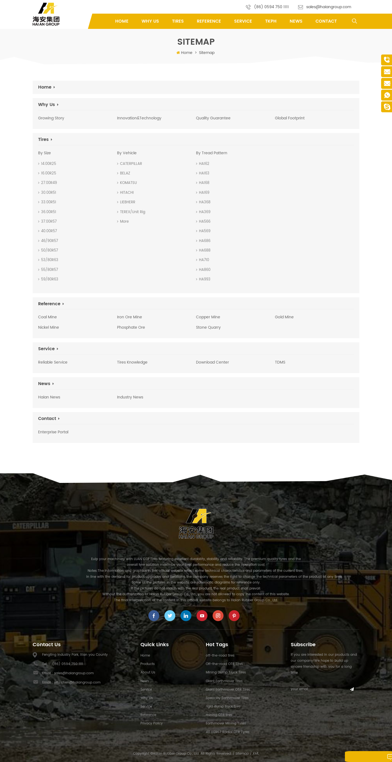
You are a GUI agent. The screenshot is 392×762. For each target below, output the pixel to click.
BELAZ (123, 173)
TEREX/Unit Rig (131, 212)
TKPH (271, 21)
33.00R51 (47, 202)
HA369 (203, 212)
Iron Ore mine (129, 317)
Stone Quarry (208, 328)
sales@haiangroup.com (328, 7)
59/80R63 (48, 279)
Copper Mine (208, 317)
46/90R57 (48, 241)
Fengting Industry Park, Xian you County (75, 654)
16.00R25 (47, 173)
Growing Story (51, 118)
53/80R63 (48, 260)
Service (243, 21)
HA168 (202, 183)
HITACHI (125, 193)
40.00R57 (47, 231)
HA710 (202, 260)
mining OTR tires (219, 715)
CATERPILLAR (129, 164)
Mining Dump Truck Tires (226, 672)
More (123, 222)
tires (178, 21)
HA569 (203, 231)
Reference (209, 21)
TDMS (280, 362)
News (296, 21)
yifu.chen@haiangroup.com (77, 682)
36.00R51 (47, 212)
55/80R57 (48, 270)
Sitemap (242, 753)
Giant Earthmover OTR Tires (228, 689)
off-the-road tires (220, 655)
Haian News (49, 397)
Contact (326, 21)
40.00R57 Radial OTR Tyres (227, 732)
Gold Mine (284, 317)
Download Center (212, 362)
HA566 (203, 222)
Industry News (130, 397)
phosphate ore (131, 328)
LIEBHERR (126, 202)
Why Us (150, 21)
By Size (44, 153)
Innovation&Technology (139, 118)
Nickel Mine (48, 328)
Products (147, 664)
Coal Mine (47, 317)
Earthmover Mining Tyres (226, 723)
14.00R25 (47, 164)
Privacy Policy (151, 723)
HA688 (203, 250)
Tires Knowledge (132, 362)
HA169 (202, 193)
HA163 (202, 173)
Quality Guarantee (213, 118)
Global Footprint (290, 118)
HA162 (202, 164)
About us (147, 672)
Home (121, 21)
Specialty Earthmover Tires (227, 698)
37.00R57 (47, 222)
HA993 (203, 279)
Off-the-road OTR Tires (224, 664)
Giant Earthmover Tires (224, 681)
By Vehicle (127, 153)
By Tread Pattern (211, 153)
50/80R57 (48, 250)
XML (256, 753)
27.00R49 (47, 183)
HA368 (203, 202)
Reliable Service (53, 362)
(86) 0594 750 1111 (271, 7)
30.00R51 (47, 193)
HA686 (203, 241)
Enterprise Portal (53, 432)
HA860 (203, 270)
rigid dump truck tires (223, 706)
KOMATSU (127, 183)
